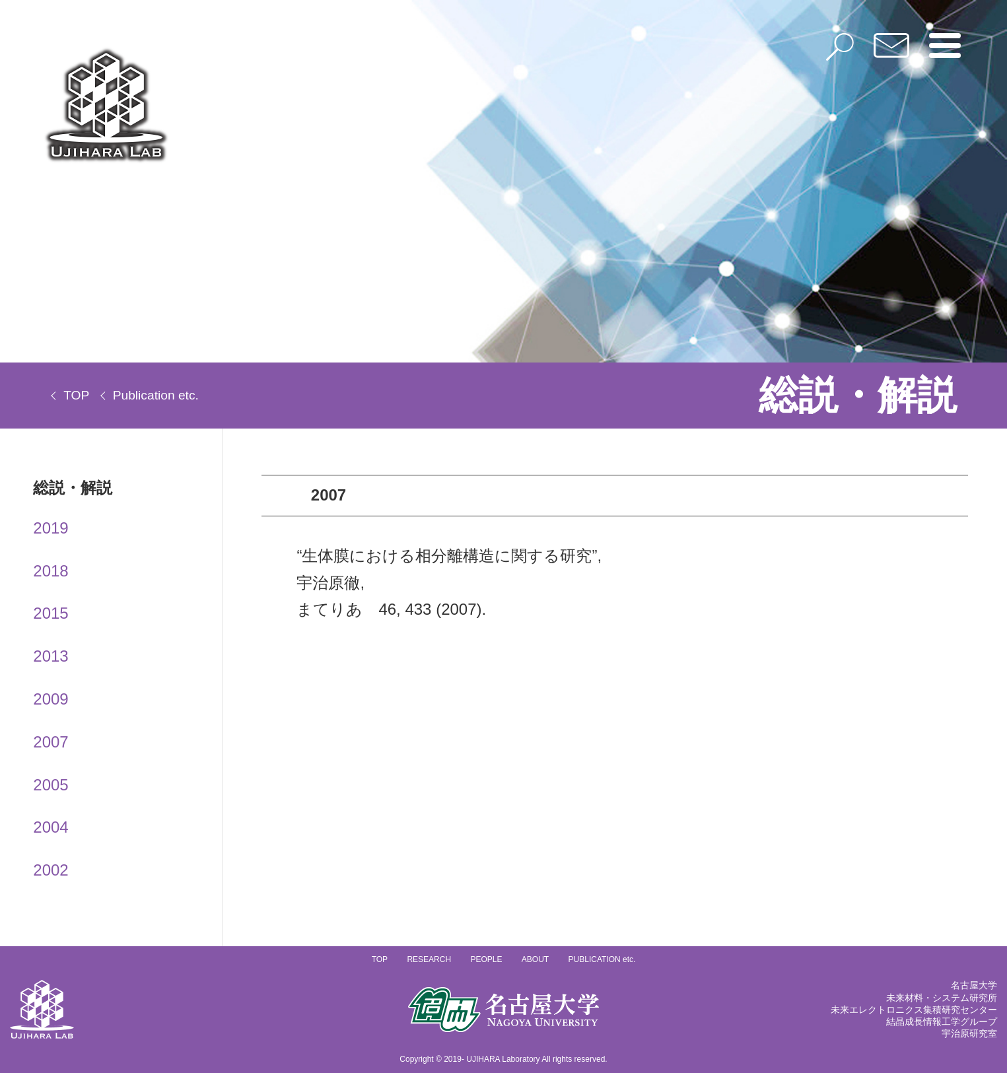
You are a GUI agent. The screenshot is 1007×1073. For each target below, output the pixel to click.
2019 (50, 528)
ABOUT (535, 959)
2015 (50, 613)
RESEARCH (429, 959)
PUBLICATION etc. (602, 959)
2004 (50, 827)
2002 (50, 870)
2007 (50, 742)
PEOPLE (486, 959)
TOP (76, 395)
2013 (50, 656)
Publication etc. (156, 395)
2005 (50, 785)
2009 (50, 699)
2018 (50, 571)
